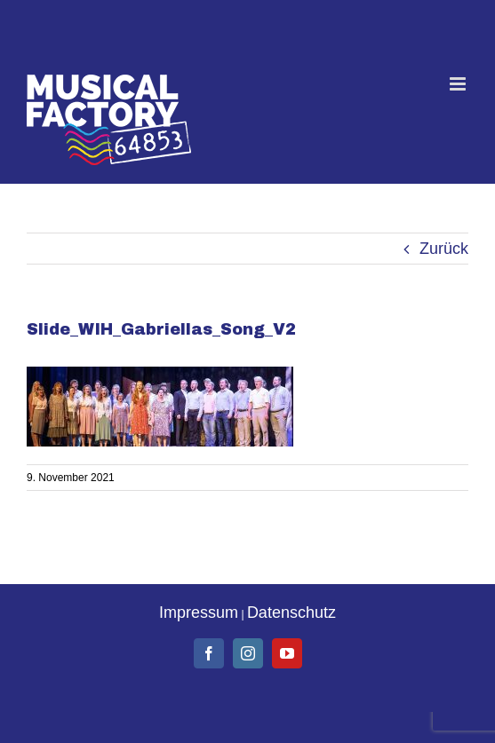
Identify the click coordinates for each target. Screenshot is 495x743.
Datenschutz (291, 612)
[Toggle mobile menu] (459, 84)
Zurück (443, 248)
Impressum (198, 612)
